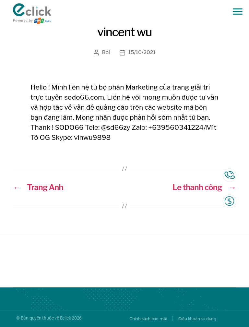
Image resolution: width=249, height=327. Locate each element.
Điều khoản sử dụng (197, 318)
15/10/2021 (142, 52)
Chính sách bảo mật (148, 318)
